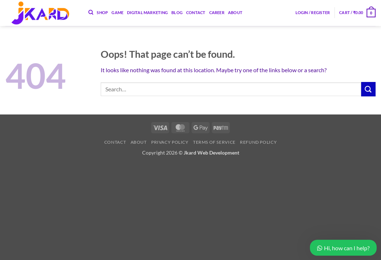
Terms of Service (214, 142)
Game (117, 12)
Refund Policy (258, 142)
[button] (312, 12)
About (235, 12)
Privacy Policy (170, 142)
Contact (196, 12)
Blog (177, 12)
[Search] (90, 12)
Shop (102, 12)
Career (216, 12)
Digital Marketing (147, 12)
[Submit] (368, 89)
